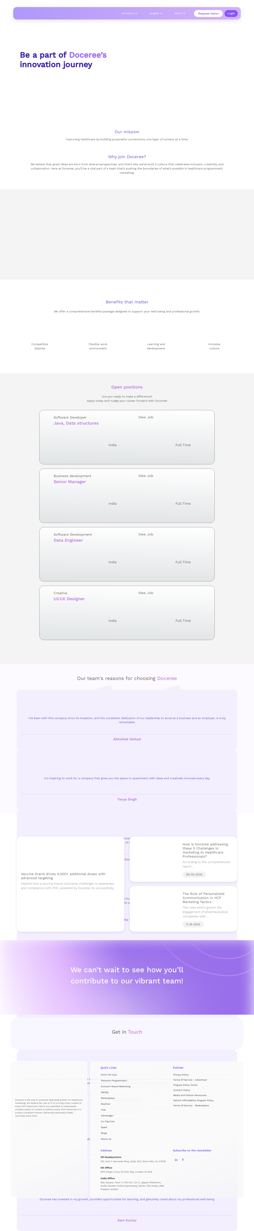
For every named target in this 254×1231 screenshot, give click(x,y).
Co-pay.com (108, 1121)
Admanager (107, 1115)
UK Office (106, 1167)
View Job (172, 417)
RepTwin (105, 1104)
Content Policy (181, 1090)
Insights (154, 13)
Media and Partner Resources (190, 1095)
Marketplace (108, 1098)
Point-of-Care (109, 1074)
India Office (108, 1178)
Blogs (104, 1133)
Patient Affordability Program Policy (193, 1100)
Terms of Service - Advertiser (190, 1080)
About (178, 13)
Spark (104, 1127)
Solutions (128, 13)
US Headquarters (111, 1157)
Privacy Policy (181, 1074)
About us (106, 1139)
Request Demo (208, 13)
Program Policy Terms (185, 1085)
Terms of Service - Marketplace (191, 1105)
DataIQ (104, 1092)
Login (231, 13)
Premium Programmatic (114, 1080)
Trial (103, 1109)
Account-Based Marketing (115, 1086)
